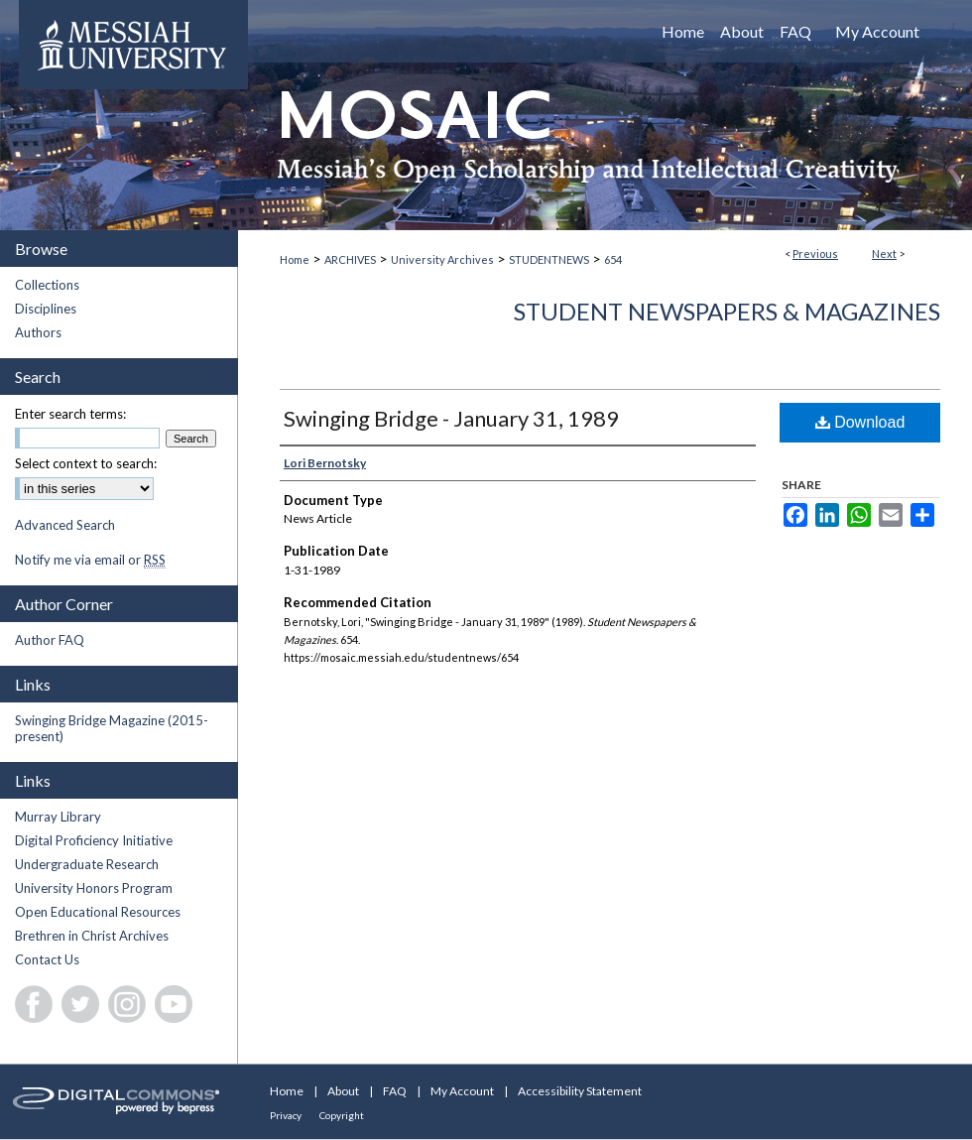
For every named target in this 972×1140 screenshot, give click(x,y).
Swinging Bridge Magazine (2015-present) (111, 728)
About (343, 1090)
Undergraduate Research (87, 864)
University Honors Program (94, 888)
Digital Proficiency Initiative (94, 840)
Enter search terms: (70, 414)
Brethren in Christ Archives (92, 936)
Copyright (341, 1115)
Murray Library (58, 816)
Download (860, 422)
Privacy (286, 1115)
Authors (38, 332)
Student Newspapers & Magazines (727, 311)
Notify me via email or (90, 560)
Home (294, 259)
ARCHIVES (350, 259)
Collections (47, 285)
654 (613, 259)
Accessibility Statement (580, 1090)
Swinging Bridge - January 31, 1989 (451, 418)
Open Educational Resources (98, 912)
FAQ (395, 1090)
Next (884, 253)
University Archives (442, 259)
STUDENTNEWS (549, 259)
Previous (815, 253)
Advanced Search (65, 525)
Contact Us (47, 959)
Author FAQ (49, 640)
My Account (462, 1090)
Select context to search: (86, 463)
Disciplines (45, 309)
